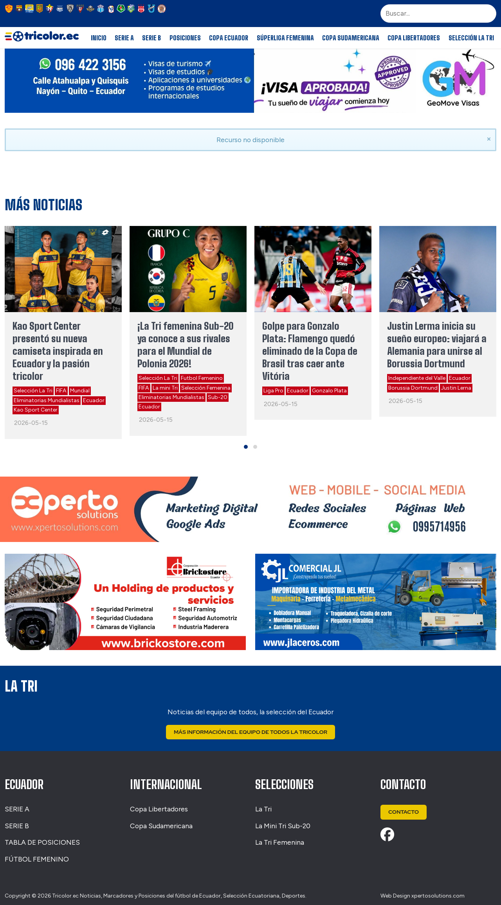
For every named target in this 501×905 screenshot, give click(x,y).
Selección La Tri (471, 38)
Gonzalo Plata (329, 390)
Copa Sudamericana (350, 38)
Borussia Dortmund (413, 388)
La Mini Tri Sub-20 (282, 826)
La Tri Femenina (279, 842)
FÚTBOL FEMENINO (37, 859)
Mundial (80, 390)
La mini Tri (165, 388)
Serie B (151, 38)
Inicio (98, 38)
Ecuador (94, 400)
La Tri (263, 809)
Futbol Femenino (202, 378)
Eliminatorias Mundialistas (46, 400)
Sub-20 (217, 397)
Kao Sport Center (36, 409)
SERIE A (17, 809)
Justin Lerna (456, 388)
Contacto (403, 812)
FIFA (61, 390)
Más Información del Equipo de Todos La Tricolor (250, 732)
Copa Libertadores (413, 38)
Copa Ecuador (228, 38)
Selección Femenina (206, 388)
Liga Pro (273, 390)
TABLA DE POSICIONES (42, 842)
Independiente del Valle (416, 378)
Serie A (124, 38)
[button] (245, 447)
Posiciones (185, 38)
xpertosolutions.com (438, 895)
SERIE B (17, 826)
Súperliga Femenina (285, 38)
